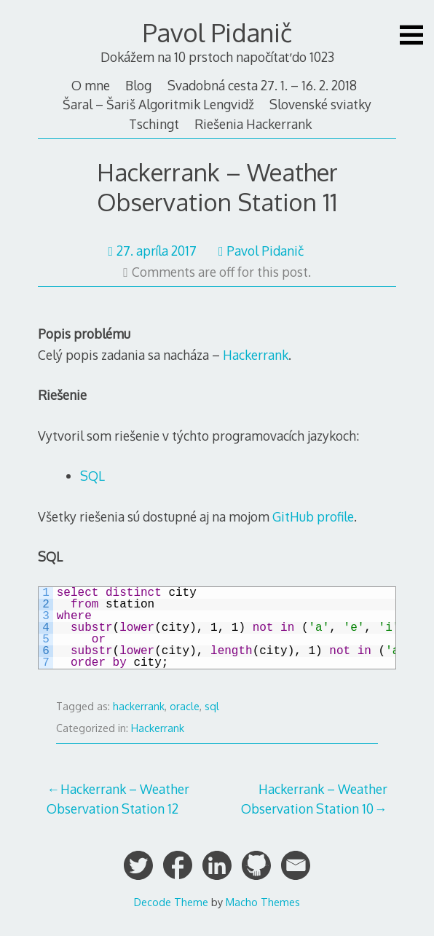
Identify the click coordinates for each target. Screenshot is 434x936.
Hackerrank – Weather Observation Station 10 (314, 798)
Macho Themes (263, 901)
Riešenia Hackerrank (253, 124)
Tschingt (154, 124)
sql (212, 706)
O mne (90, 85)
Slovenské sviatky (320, 104)
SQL (92, 476)
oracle (185, 706)
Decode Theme (171, 901)
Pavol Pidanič (217, 32)
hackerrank (139, 706)
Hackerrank (255, 355)
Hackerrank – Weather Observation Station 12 (118, 798)
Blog (138, 85)
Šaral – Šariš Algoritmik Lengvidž (158, 104)
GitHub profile (313, 516)
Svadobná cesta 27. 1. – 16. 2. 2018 (262, 85)
